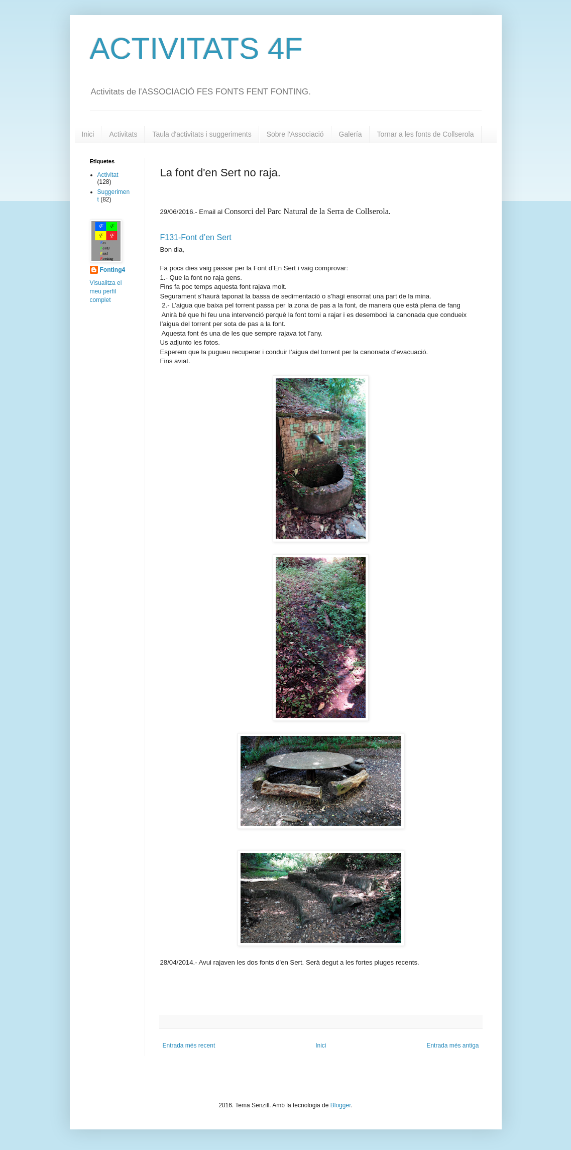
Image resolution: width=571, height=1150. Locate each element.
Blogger (340, 1105)
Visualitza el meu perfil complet (106, 291)
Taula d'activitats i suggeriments (201, 134)
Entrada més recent (189, 1045)
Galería (350, 134)
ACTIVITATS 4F (196, 48)
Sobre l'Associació (295, 134)
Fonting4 (113, 269)
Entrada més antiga (452, 1045)
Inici (88, 134)
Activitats (123, 134)
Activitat (108, 174)
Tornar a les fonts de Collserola (425, 134)
